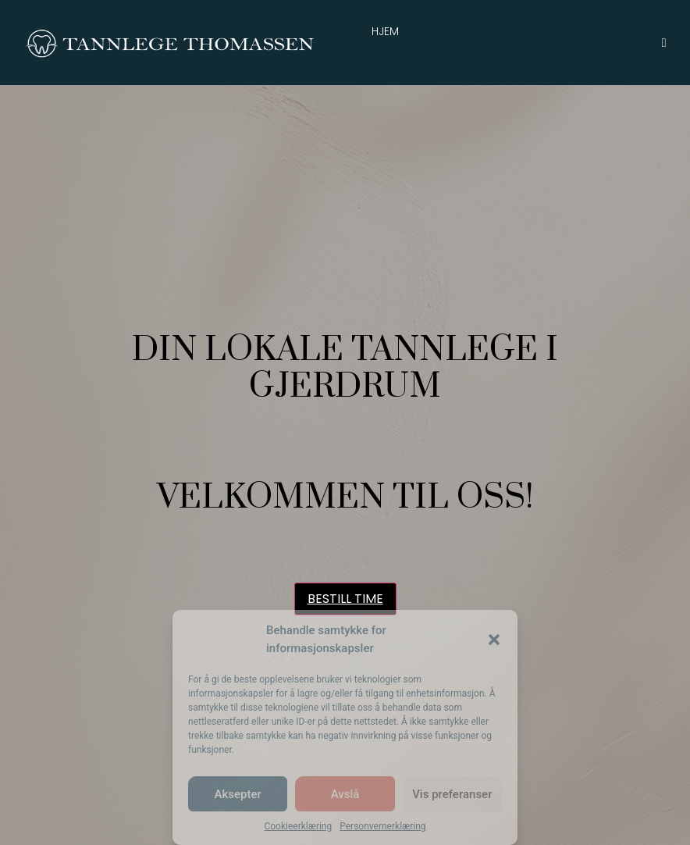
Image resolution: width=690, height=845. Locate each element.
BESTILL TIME (345, 599)
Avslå (345, 794)
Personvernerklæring (382, 826)
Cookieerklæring (298, 826)
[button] (494, 639)
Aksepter (238, 794)
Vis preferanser (452, 794)
